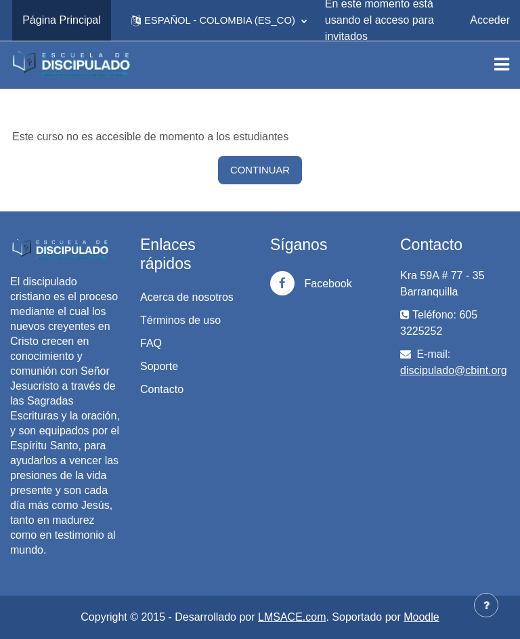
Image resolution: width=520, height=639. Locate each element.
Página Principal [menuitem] (61, 20)
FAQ (151, 343)
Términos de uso (180, 320)
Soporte (159, 366)
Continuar (260, 170)
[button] (219, 20)
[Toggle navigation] (502, 64)
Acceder (490, 20)
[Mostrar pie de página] (486, 605)
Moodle (421, 617)
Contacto (161, 389)
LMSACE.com (292, 617)
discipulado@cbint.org (453, 370)
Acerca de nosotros (187, 297)
